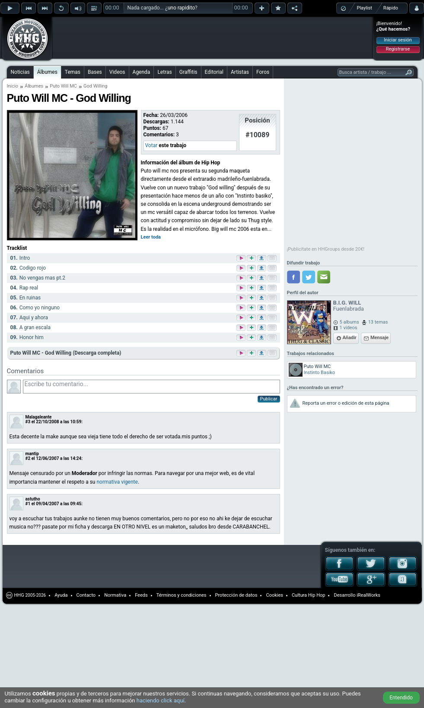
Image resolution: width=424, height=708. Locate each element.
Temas (72, 72)
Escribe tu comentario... (151, 386)
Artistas (240, 72)
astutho (33, 499)
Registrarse (398, 49)
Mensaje (379, 337)
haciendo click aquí (161, 700)
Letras (164, 72)
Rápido (390, 8)
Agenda (141, 72)
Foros (262, 72)
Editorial (214, 72)
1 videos (348, 327)
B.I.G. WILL (347, 302)
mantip (32, 453)
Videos (117, 72)
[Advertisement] (109, 31)
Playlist (364, 8)
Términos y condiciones (181, 595)
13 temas (378, 322)
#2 (28, 458)
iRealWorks (368, 595)
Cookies (274, 595)
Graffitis (188, 72)
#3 (28, 421)
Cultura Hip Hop (308, 595)
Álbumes (47, 72)
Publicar (268, 399)
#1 (28, 503)
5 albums (349, 322)
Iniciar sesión (398, 40)
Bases (95, 72)
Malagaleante (39, 417)
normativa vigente (116, 482)
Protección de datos (236, 595)
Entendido (401, 698)
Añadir (350, 337)
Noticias (20, 72)
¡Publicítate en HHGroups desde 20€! (326, 249)
